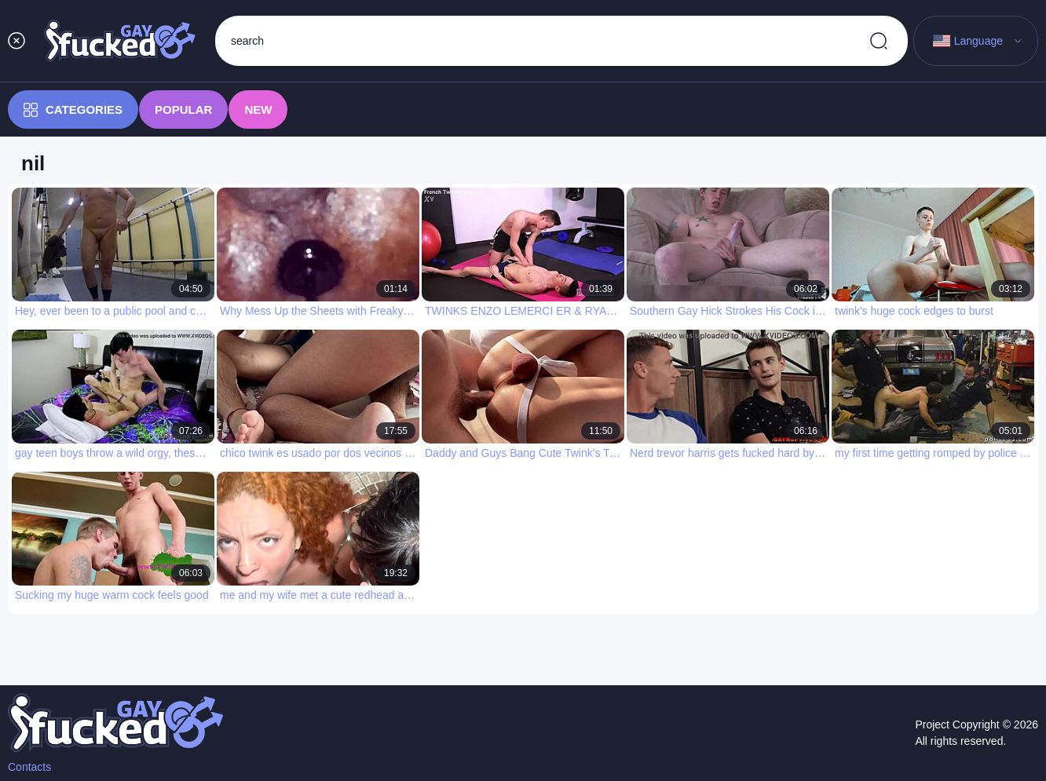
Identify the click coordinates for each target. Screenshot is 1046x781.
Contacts (29, 767)
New (258, 109)
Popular (183, 109)
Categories (73, 110)
